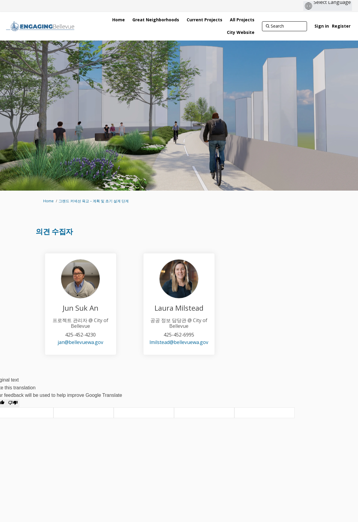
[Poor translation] (13, 403)
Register (341, 26)
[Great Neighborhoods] (156, 20)
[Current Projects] (204, 20)
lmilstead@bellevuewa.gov (178, 342)
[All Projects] (242, 20)
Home (48, 201)
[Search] (284, 26)
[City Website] (240, 32)
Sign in (321, 26)
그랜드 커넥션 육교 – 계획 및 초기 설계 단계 (94, 201)
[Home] (118, 20)
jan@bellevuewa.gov (80, 342)
